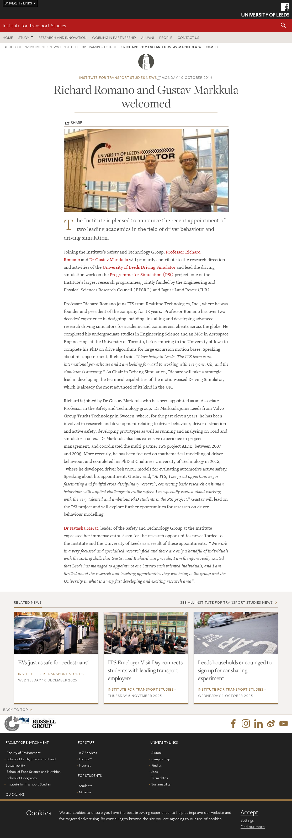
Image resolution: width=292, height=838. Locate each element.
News (54, 46)
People (165, 37)
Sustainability (161, 784)
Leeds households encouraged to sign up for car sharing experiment (235, 670)
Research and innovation (63, 37)
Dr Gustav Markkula (108, 259)
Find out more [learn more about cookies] (253, 826)
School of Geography (22, 777)
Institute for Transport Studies (34, 25)
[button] (283, 25)
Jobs (154, 771)
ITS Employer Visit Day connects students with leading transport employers (145, 670)
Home (8, 37)
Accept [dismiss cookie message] (249, 812)
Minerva (85, 792)
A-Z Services (88, 752)
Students (85, 785)
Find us (156, 765)
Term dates (159, 777)
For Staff (85, 759)
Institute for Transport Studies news (118, 77)
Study (23, 37)
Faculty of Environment (24, 46)
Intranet (85, 765)
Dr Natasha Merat (81, 528)
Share (76, 122)
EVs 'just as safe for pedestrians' (53, 662)
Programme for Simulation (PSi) (142, 274)
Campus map (160, 759)
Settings (247, 820)
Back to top (15, 709)
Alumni (147, 37)
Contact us (188, 37)
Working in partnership (114, 37)
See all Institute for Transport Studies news (226, 602)
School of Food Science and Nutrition (34, 771)
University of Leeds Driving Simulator (139, 267)
